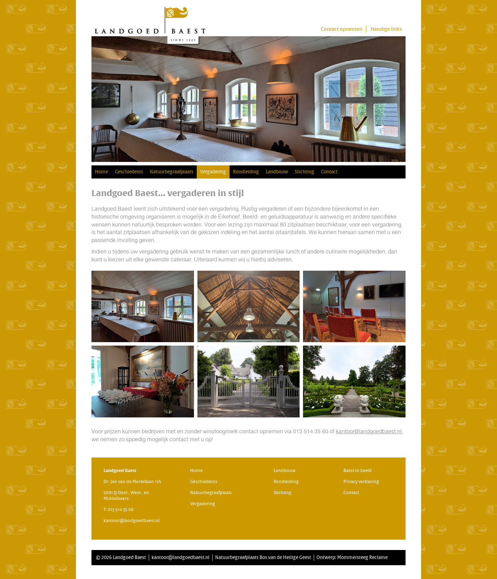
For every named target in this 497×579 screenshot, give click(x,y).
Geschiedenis (129, 172)
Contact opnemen (341, 29)
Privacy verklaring (361, 481)
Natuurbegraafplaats (171, 172)
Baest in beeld (357, 470)
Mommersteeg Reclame (362, 557)
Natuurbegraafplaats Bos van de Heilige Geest (263, 557)
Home (101, 172)
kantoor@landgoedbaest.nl (369, 431)
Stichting (304, 172)
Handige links (386, 29)
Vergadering (213, 172)
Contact (329, 172)
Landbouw (277, 172)
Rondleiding (246, 172)
